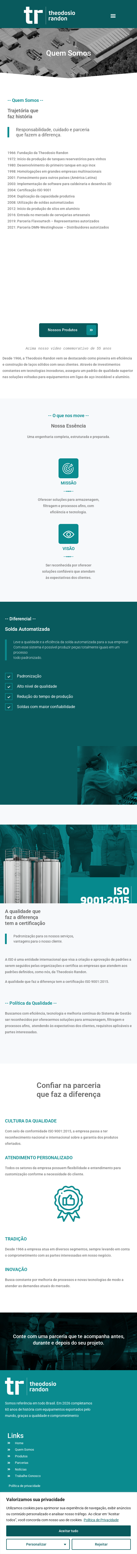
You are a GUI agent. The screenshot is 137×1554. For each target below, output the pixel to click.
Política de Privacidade (101, 1520)
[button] (113, 15)
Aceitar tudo (68, 1531)
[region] (68, 1523)
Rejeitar (101, 1544)
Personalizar (36, 1544)
